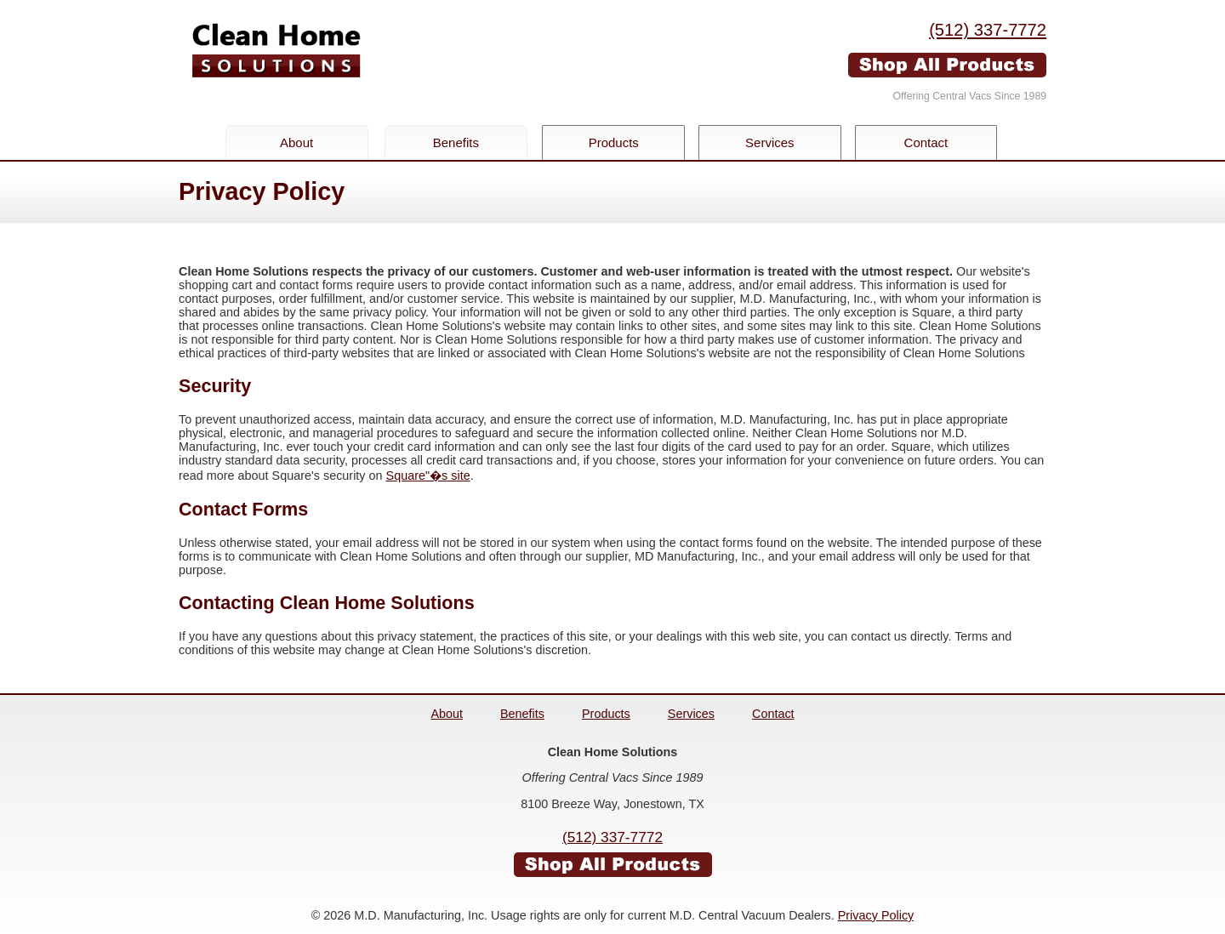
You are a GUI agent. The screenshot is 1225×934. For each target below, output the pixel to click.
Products (615, 142)
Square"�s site (428, 475)
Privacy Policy (876, 915)
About (296, 142)
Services (775, 142)
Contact (934, 142)
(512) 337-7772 (987, 29)
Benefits (456, 142)
